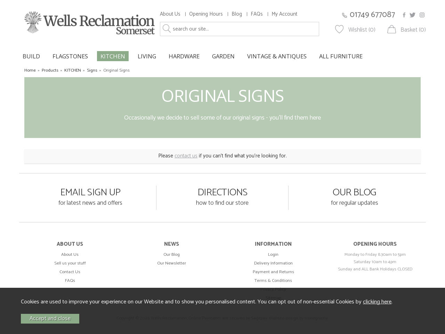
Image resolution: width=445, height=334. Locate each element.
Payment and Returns (273, 272)
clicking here (377, 302)
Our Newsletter (171, 263)
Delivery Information (273, 263)
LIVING (147, 56)
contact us (186, 156)
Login (273, 254)
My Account (284, 14)
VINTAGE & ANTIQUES (277, 56)
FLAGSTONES (70, 56)
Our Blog (171, 254)
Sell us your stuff (70, 263)
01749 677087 (372, 15)
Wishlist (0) (361, 30)
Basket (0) (413, 30)
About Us (170, 14)
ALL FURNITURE (341, 56)
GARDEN (223, 56)
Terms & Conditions (273, 280)
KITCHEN (112, 56)
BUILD (31, 56)
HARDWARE (184, 56)
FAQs (257, 14)
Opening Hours (206, 14)
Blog (237, 14)
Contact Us (69, 272)
